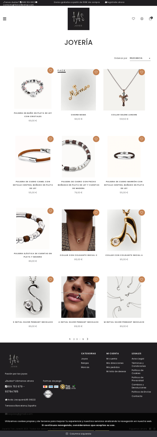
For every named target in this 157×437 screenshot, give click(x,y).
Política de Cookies (137, 371)
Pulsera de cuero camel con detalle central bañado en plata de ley (33, 185)
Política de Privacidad (138, 379)
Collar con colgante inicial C (78, 255)
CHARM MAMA (78, 114)
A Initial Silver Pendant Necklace (78, 322)
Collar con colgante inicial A (124, 255)
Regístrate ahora (114, 2)
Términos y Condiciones (139, 364)
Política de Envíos (141, 391)
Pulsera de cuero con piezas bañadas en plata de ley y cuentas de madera (78, 185)
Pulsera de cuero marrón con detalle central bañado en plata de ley (124, 185)
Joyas (84, 358)
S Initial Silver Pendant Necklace (33, 322)
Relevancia (136, 58)
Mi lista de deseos (116, 371)
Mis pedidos (113, 367)
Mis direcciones (115, 362)
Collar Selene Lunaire (124, 114)
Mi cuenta (111, 358)
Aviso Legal (138, 358)
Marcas (85, 367)
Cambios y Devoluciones (139, 386)
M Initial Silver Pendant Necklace (124, 322)
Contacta (137, 396)
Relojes (85, 362)
